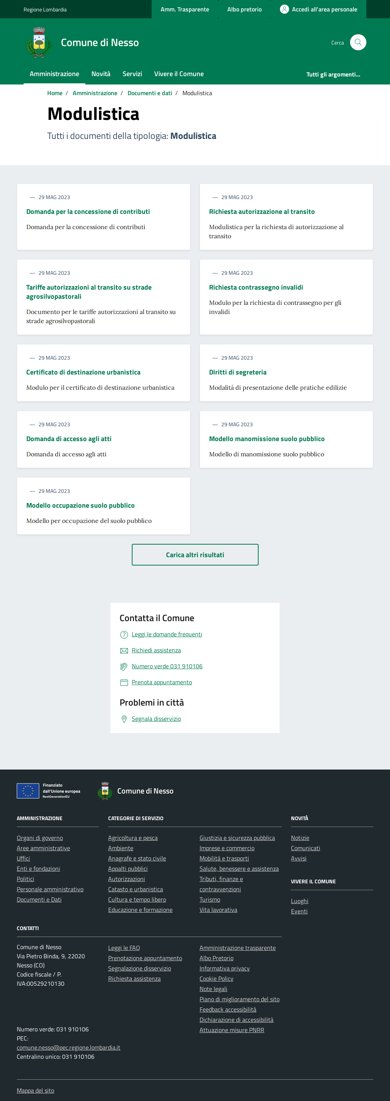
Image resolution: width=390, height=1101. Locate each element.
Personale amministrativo (50, 889)
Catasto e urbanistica (135, 889)
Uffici (23, 858)
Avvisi (299, 858)
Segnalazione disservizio (139, 968)
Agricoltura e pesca (133, 837)
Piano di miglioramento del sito (240, 999)
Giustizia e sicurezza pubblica (237, 837)
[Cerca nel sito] (358, 42)
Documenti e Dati (39, 899)
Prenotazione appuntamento (145, 957)
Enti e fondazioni (38, 868)
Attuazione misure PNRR (232, 1029)
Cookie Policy (216, 978)
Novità (100, 74)
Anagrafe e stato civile (137, 858)
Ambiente (120, 847)
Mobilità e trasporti (224, 858)
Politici (25, 878)
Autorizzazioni (126, 878)
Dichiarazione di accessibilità (236, 1019)
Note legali (213, 988)
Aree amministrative (43, 847)
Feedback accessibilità (228, 1009)
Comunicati (305, 847)
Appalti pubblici (128, 868)
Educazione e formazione (140, 909)
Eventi (299, 911)
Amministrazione (54, 74)
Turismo (210, 899)
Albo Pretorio (216, 957)
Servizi (132, 74)
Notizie (300, 837)
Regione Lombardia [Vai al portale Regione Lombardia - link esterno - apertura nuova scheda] (45, 9)
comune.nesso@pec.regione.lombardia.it (68, 1047)
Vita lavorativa (218, 909)
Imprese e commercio (227, 847)
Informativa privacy (225, 968)
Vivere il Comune (179, 74)
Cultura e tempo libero (137, 899)
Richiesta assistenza (134, 978)
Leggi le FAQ (124, 947)
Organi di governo (40, 837)
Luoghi (299, 900)
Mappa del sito (35, 1090)
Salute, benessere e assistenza (239, 868)
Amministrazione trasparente (238, 947)
